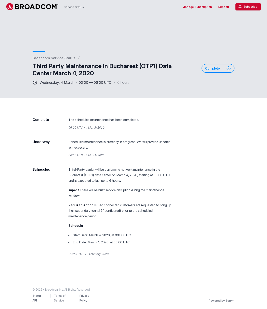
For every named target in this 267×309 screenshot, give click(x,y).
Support (223, 6)
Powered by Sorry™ (221, 300)
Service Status (74, 7)
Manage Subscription (197, 6)
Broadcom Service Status (54, 58)
